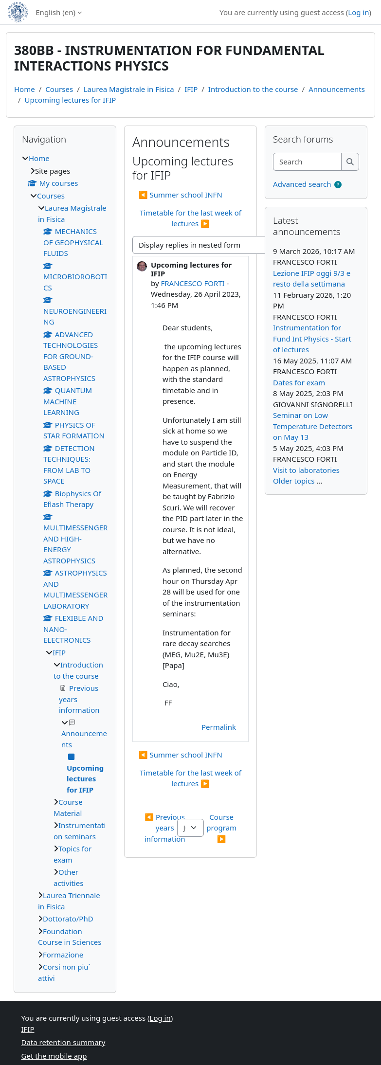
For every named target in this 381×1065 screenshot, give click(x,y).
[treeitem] (65, 568)
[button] (338, 185)
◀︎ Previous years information (166, 828)
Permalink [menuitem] (218, 727)
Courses (59, 89)
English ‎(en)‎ (55, 12)
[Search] (307, 162)
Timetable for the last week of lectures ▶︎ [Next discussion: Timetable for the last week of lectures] (190, 218)
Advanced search (302, 184)
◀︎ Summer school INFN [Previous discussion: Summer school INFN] (180, 194)
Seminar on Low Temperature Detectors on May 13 (312, 426)
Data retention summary (63, 1042)
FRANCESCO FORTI (192, 283)
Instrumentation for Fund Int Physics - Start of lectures (312, 338)
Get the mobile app (54, 1056)
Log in (358, 12)
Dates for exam (299, 382)
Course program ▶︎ (222, 828)
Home (24, 89)
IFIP (191, 89)
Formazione (63, 954)
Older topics (293, 481)
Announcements (336, 89)
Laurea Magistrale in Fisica (129, 89)
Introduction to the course (253, 89)
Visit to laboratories (306, 470)
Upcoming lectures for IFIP (70, 100)
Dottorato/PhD (68, 918)
